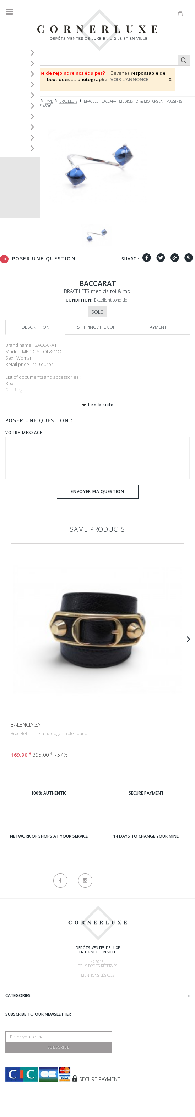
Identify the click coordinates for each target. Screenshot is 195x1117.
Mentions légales (97, 975)
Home (10, 101)
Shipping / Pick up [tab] (96, 327)
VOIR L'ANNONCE (129, 79)
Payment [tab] (157, 327)
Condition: (79, 300)
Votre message (24, 432)
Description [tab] (35, 327)
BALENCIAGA (25, 724)
